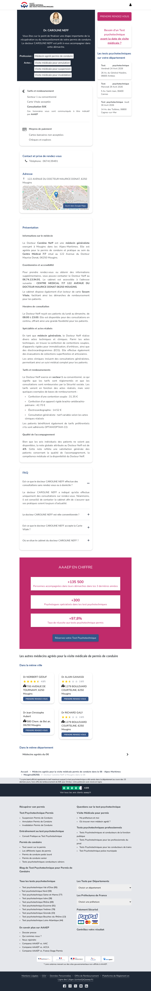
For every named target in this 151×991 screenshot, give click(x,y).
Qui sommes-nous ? (31, 936)
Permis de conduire (30, 842)
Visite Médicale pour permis (93, 813)
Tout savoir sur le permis (34, 847)
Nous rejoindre (29, 939)
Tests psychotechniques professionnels (99, 827)
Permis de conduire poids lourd (37, 854)
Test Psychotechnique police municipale (98, 850)
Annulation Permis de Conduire (37, 821)
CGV (44, 975)
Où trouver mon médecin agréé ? (94, 821)
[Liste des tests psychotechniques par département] (104, 887)
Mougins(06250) (32, 774)
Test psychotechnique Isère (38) (37, 898)
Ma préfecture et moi (89, 817)
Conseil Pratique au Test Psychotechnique (42, 836)
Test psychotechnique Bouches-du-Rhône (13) (44, 916)
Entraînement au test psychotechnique (41, 831)
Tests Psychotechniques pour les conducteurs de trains (105, 847)
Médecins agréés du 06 (36, 754)
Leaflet (62, 209)
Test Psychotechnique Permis (36, 813)
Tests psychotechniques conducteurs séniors (43, 861)
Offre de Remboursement (87, 975)
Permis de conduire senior (34, 858)
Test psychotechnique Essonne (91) (39, 905)
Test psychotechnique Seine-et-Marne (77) (42, 894)
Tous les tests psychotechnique (37, 881)
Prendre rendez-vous (114, 16)
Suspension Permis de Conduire (37, 817)
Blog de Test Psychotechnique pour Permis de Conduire (45, 869)
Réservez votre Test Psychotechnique (75, 638)
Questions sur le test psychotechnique (99, 807)
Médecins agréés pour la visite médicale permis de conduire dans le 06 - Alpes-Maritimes (76, 771)
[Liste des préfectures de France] (104, 901)
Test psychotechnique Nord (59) (37, 891)
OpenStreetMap (73, 209)
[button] (56, 195)
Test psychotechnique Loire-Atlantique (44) (42, 920)
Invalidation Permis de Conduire (37, 825)
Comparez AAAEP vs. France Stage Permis (42, 950)
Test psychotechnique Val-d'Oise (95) (39, 887)
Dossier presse (29, 932)
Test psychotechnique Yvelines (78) (38, 909)
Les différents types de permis (36, 850)
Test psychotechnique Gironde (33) (38, 913)
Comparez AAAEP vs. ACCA (35, 947)
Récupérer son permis (32, 807)
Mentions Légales (30, 975)
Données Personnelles (60, 975)
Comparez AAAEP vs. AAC (35, 943)
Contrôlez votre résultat (90, 929)
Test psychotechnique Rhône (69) (38, 902)
